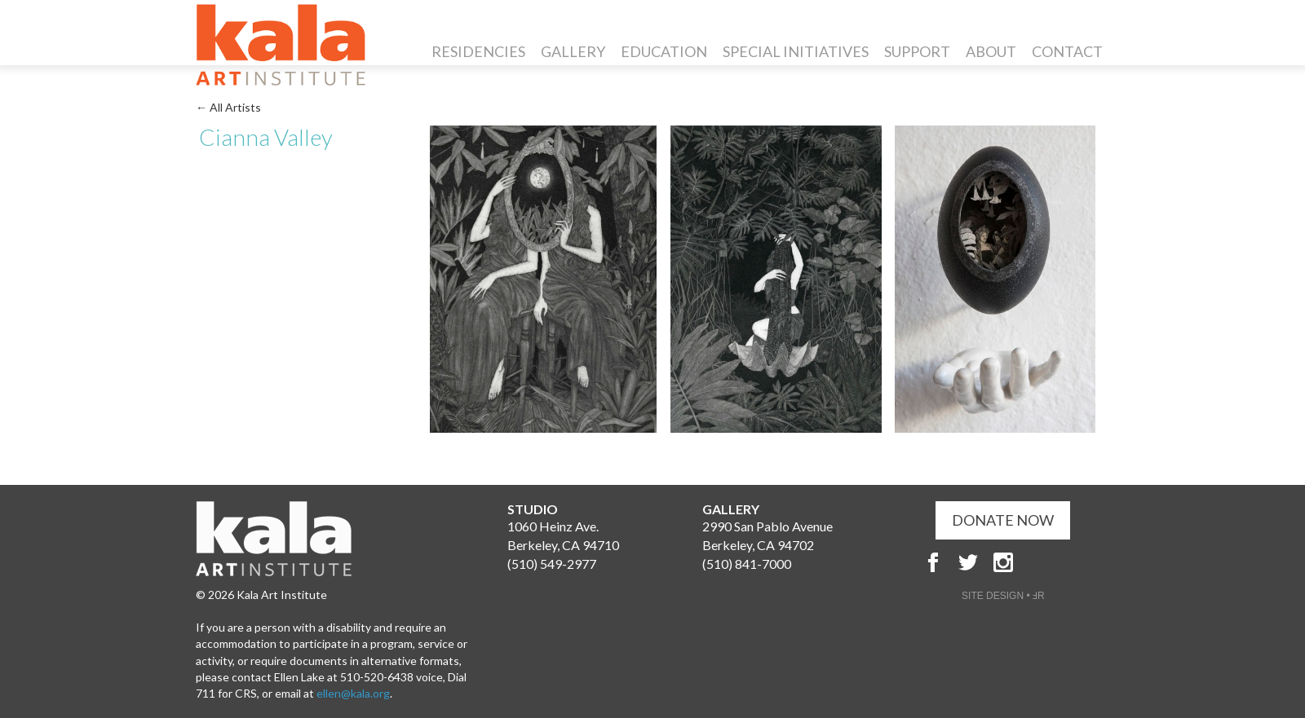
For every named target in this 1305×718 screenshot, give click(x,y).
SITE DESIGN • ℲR (1003, 595)
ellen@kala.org (353, 693)
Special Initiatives (796, 51)
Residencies (478, 51)
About (991, 51)
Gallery (573, 51)
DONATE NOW (1003, 520)
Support (917, 51)
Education (664, 51)
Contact (1067, 51)
